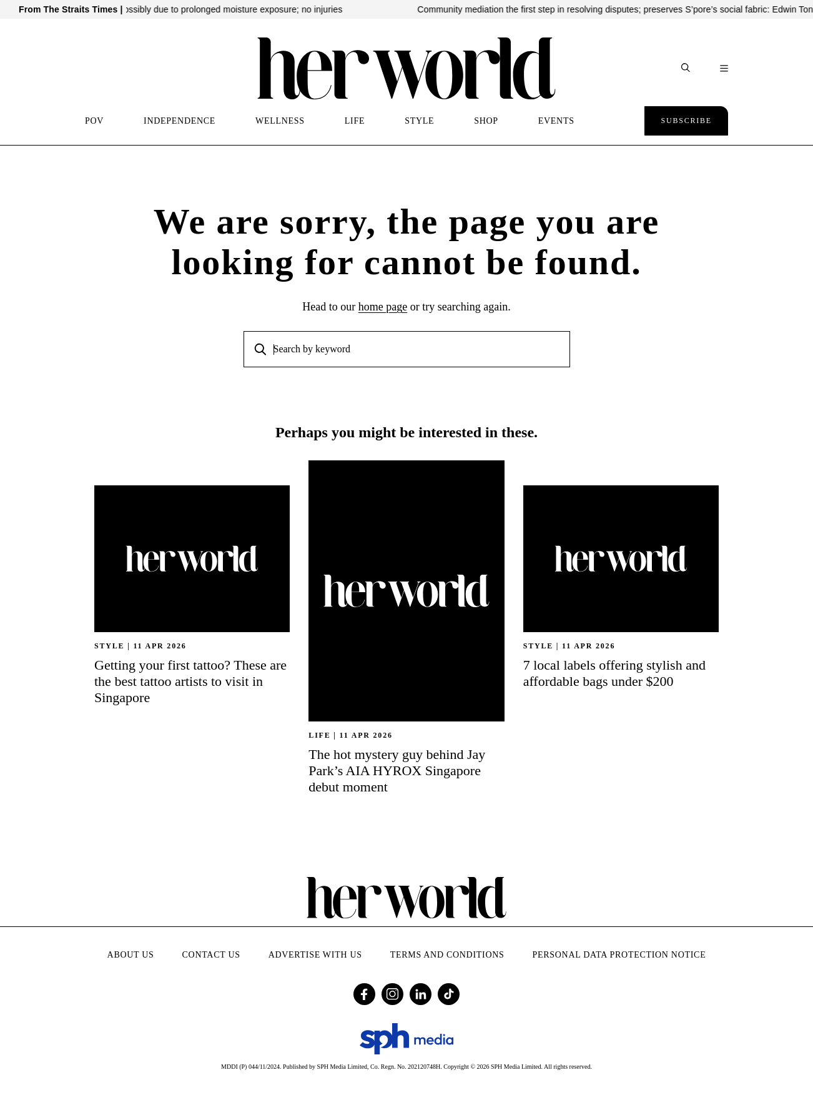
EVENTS (556, 121)
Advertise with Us (315, 954)
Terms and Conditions (447, 954)
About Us (130, 954)
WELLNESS (280, 121)
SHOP (486, 121)
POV (94, 121)
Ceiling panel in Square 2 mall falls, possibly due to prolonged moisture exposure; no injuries (208, 9)
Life (319, 735)
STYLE (419, 121)
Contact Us (211, 954)
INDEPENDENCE (179, 121)
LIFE (355, 121)
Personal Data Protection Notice (619, 954)
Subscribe (686, 120)
